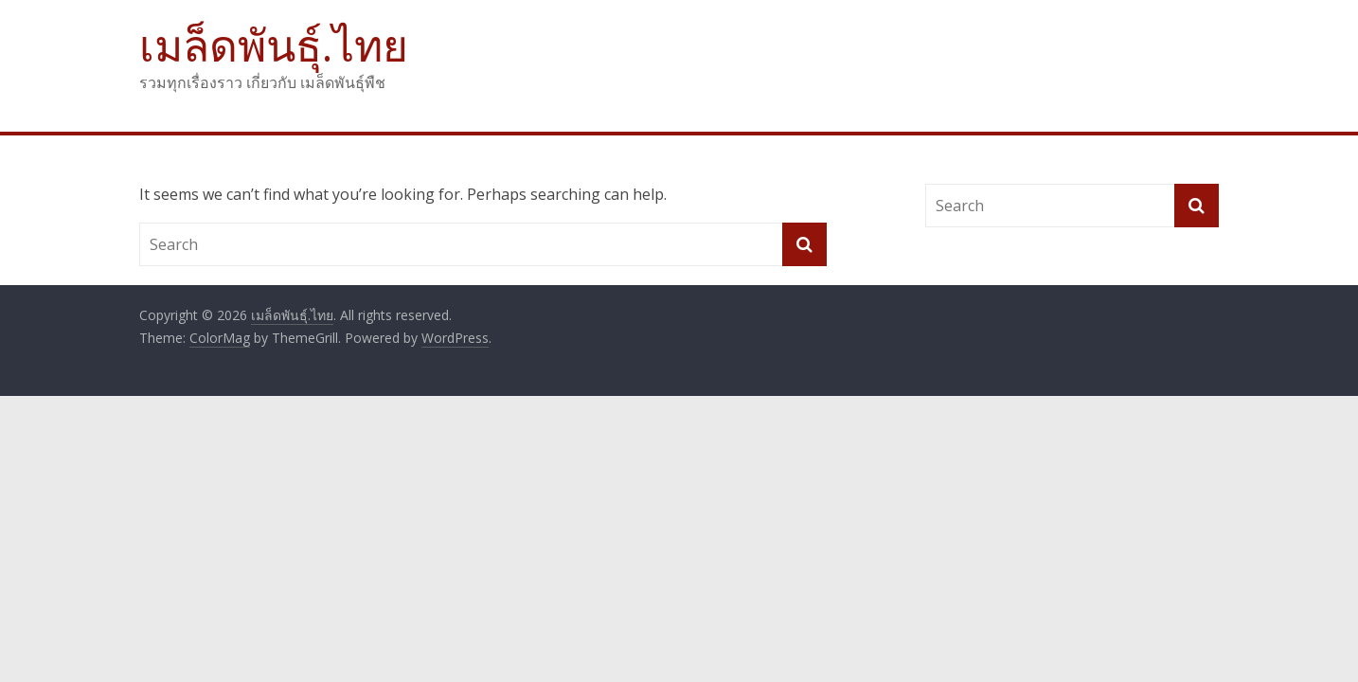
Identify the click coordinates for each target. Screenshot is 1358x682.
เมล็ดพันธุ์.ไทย (273, 44)
